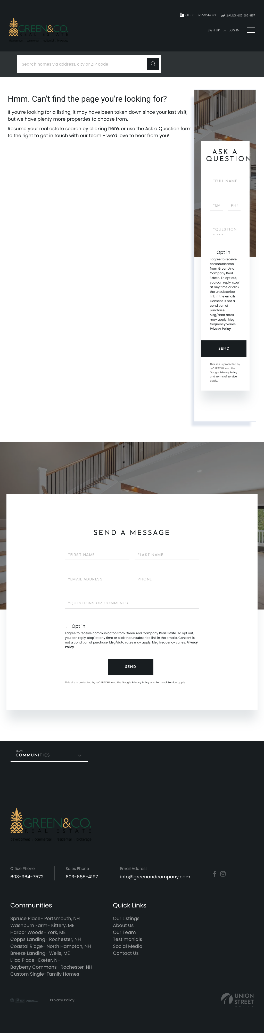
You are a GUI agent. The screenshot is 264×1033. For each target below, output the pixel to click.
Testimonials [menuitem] (127, 939)
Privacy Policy (220, 329)
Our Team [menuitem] (124, 932)
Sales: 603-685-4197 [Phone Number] (238, 15)
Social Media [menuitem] (127, 946)
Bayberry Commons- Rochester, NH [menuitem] (51, 967)
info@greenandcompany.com (155, 877)
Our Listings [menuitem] (126, 918)
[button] (153, 64)
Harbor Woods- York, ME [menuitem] (38, 932)
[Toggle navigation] (251, 30)
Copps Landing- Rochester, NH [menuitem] (45, 939)
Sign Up (214, 30)
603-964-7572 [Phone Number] (27, 877)
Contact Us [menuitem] (126, 953)
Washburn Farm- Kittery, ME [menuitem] (42, 925)
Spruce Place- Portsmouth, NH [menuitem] (45, 918)
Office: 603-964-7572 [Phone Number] (198, 15)
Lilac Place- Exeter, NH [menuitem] (35, 960)
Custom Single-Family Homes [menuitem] (44, 974)
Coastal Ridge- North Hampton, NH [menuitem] (50, 946)
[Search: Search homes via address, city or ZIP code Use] (84, 64)
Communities (33, 755)
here (113, 129)
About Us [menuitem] (123, 925)
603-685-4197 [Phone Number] (82, 877)
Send (224, 349)
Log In (234, 30)
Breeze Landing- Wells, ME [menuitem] (40, 953)
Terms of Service (226, 376)
